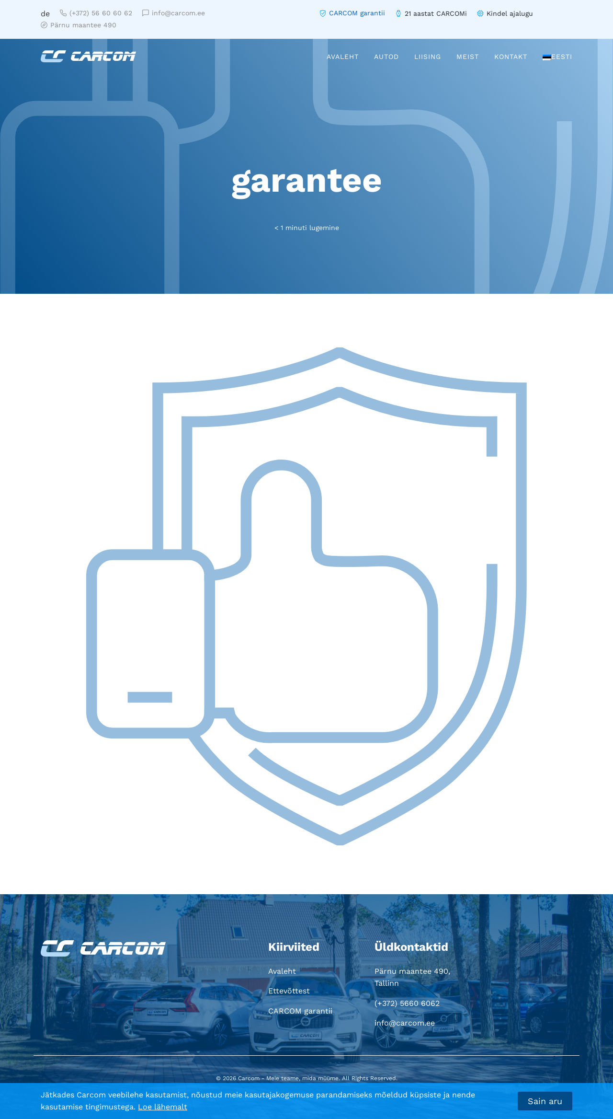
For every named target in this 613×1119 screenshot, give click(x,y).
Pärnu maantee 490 (78, 25)
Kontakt (510, 56)
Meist (467, 56)
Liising (427, 56)
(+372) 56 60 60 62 (96, 13)
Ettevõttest (289, 990)
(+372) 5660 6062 (407, 1003)
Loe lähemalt (162, 1106)
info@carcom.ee (173, 13)
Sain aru (545, 1101)
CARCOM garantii (357, 13)
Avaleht (343, 56)
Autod (386, 56)
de (45, 13)
